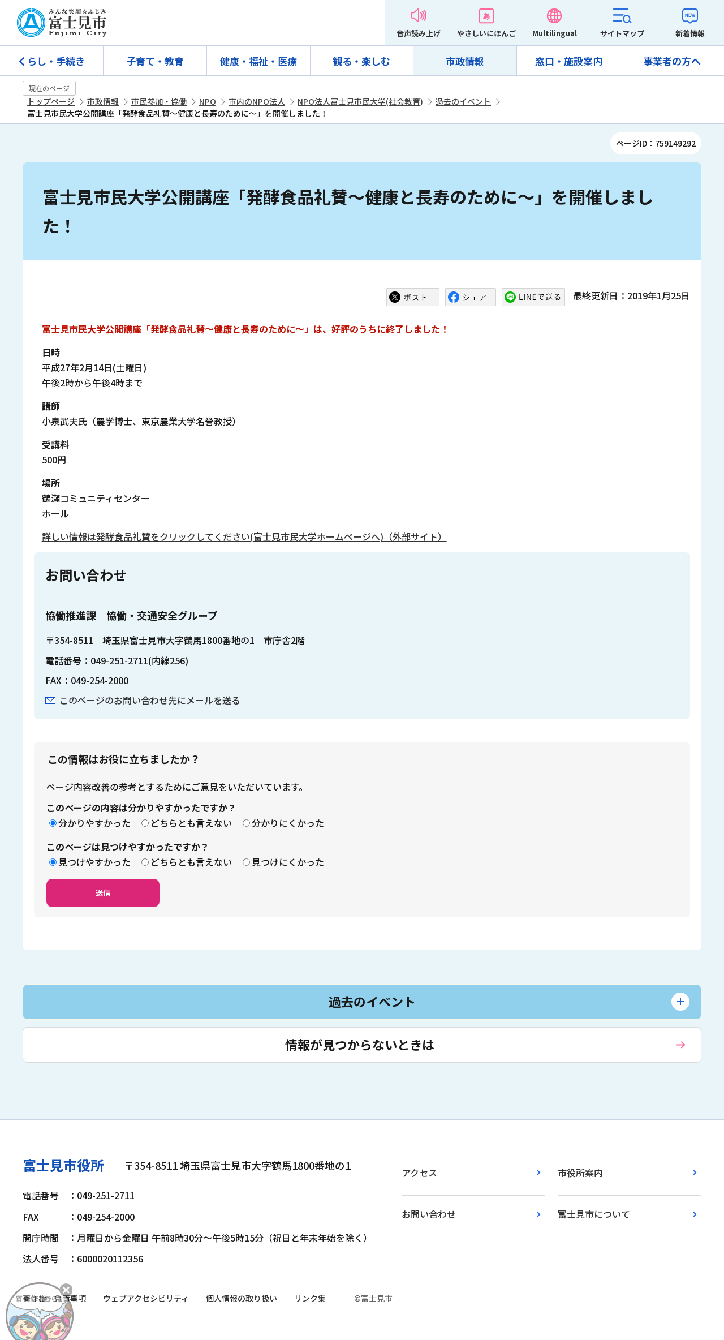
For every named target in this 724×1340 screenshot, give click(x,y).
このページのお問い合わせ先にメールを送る (149, 700)
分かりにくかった (288, 823)
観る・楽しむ (361, 61)
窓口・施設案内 (568, 61)
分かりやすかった (94, 823)
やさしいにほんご (486, 33)
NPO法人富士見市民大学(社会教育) (360, 101)
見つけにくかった (288, 862)
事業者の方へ (672, 61)
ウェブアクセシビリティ (146, 1298)
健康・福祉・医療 (258, 61)
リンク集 (310, 1298)
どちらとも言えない (191, 823)
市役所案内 (580, 1172)
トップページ (51, 101)
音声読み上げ (419, 33)
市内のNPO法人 (257, 101)
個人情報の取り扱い (241, 1298)
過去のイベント (463, 101)
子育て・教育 (155, 61)
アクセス (419, 1172)
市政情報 (465, 61)
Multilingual (554, 33)
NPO (207, 101)
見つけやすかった (94, 862)
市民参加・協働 (159, 101)
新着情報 (690, 33)
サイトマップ (622, 33)
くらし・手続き (51, 61)
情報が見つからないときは (359, 1044)
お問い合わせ (429, 1214)
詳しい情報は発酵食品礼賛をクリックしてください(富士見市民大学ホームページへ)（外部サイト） (244, 536)
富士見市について (594, 1214)
